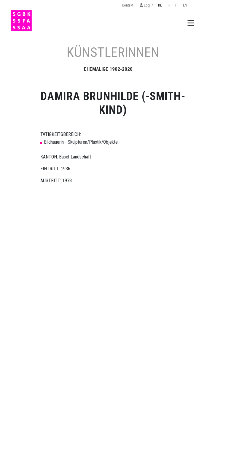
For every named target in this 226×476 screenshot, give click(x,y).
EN (185, 5)
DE (160, 5)
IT (176, 5)
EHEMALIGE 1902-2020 (108, 69)
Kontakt (128, 5)
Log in (146, 5)
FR (169, 5)
